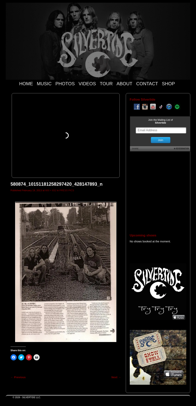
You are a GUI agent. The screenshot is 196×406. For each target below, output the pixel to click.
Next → (116, 377)
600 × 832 (50, 190)
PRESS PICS (67, 190)
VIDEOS (87, 83)
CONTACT (147, 83)
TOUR (106, 83)
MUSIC (44, 83)
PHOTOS (65, 83)
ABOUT (124, 83)
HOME (26, 83)
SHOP (168, 83)
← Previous (18, 377)
